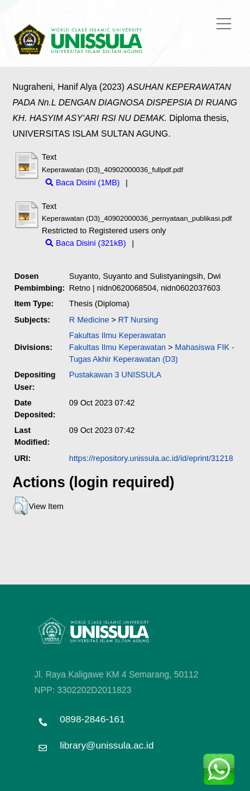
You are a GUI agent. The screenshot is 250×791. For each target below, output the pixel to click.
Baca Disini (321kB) (86, 243)
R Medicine (89, 319)
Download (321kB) (168, 243)
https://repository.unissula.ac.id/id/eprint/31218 (151, 458)
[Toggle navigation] (224, 24)
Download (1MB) (159, 182)
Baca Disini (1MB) (83, 182)
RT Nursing (138, 319)
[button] (20, 506)
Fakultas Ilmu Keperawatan (117, 335)
